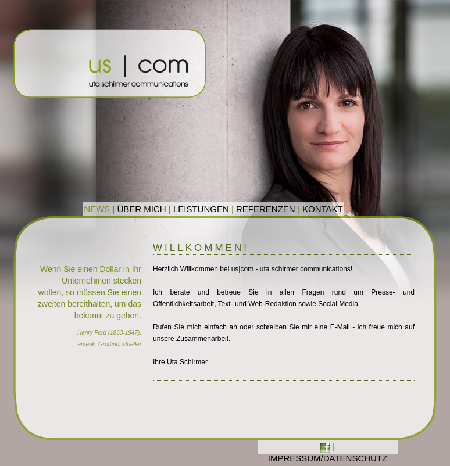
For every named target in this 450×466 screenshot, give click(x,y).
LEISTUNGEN (201, 209)
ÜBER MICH (141, 209)
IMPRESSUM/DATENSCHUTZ (328, 458)
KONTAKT (322, 209)
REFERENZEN (265, 209)
